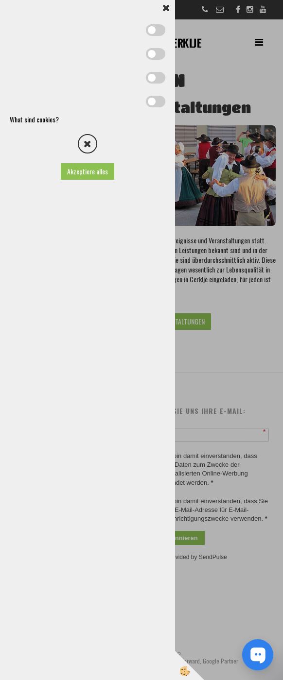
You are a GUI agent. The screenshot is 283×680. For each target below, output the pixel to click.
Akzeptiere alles (87, 171)
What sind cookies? (34, 119)
